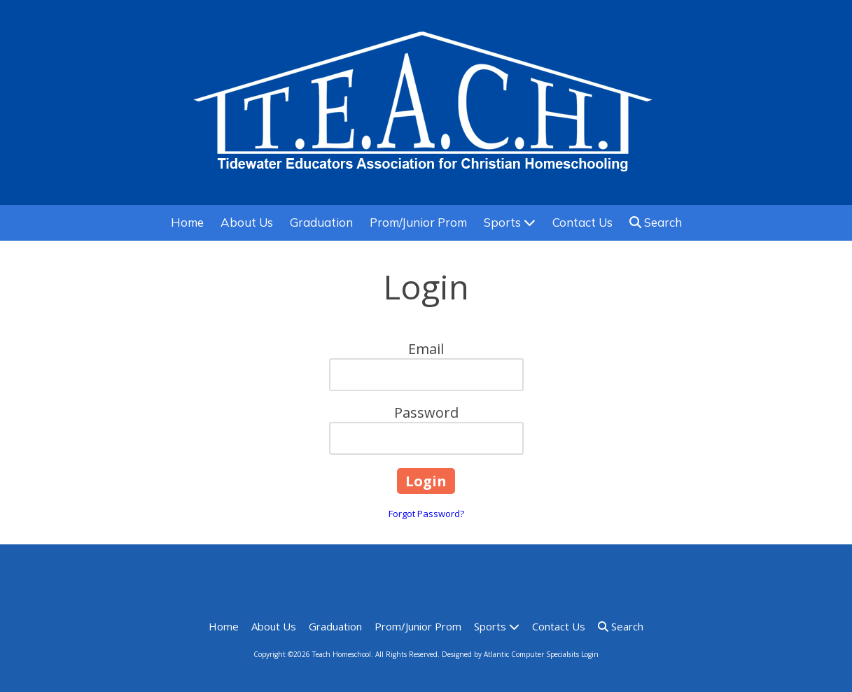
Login (590, 654)
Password (426, 412)
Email (426, 348)
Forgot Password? (426, 513)
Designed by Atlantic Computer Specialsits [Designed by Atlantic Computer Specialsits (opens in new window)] (510, 654)
